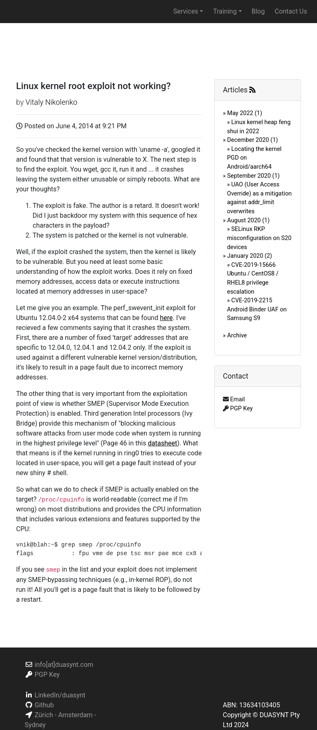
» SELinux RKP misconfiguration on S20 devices (259, 238)
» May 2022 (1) (242, 113)
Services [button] (185, 11)
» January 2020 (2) (247, 255)
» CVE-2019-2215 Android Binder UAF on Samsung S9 (256, 309)
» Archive (235, 335)
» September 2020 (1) (251, 175)
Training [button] (225, 11)
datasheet (162, 443)
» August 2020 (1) (246, 220)
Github (44, 705)
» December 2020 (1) (250, 140)
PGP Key (241, 408)
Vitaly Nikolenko (51, 102)
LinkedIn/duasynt (60, 695)
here (166, 318)
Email (237, 399)
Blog (258, 11)
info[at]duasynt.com (64, 665)
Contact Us (290, 11)
